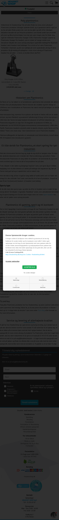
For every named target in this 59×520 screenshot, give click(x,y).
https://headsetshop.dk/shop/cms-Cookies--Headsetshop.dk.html (25, 254)
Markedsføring (42, 280)
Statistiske (42, 287)
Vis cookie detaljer (29, 273)
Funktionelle (16, 287)
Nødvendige (16, 280)
